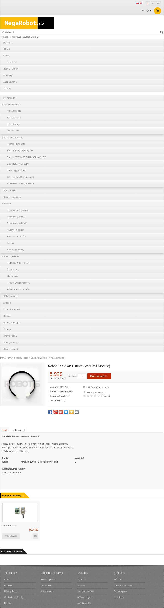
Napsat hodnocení (93, 392)
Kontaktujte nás (48, 579)
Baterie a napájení (12, 322)
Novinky (81, 585)
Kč (158, 3)
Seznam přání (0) (30, 37)
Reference (12, 62)
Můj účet (118, 579)
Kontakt (7, 88)
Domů (3, 358)
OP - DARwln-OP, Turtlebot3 (20, 177)
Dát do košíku (99, 376)
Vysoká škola (13, 131)
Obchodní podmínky (13, 597)
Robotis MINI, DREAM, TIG (20, 150)
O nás (6, 55)
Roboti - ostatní (10, 349)
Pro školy (7, 75)
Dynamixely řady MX (17, 223)
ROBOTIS (65, 387)
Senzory (7, 316)
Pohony (7, 203)
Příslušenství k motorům (18, 289)
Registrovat (15, 37)
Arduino (7, 303)
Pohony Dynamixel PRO (18, 283)
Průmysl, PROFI (11, 256)
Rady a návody (10, 69)
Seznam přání (120, 591)
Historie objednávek (123, 585)
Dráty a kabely (10, 336)
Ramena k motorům (16, 236)
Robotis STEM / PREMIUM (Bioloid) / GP (26, 157)
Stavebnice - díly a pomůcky (20, 183)
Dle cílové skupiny (12, 104)
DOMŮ (6, 49)
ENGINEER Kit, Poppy (18, 164)
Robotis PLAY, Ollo (16, 144)
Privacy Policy (11, 591)
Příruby (10, 243)
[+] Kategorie (10, 98)
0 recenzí (105, 396)
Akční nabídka (84, 603)
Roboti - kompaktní (12, 197)
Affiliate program (85, 597)
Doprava (8, 585)
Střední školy (13, 124)
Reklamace (46, 585)
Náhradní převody (15, 250)
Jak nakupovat (10, 82)
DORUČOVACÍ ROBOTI (18, 263)
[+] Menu (7, 42)
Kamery (7, 329)
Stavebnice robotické (13, 137)
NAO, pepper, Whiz (16, 170)
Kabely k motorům (15, 230)
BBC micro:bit (9, 190)
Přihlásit (4, 37)
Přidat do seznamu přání (97, 387)
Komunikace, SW (11, 309)
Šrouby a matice (11, 342)
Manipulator (12, 276)
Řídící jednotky (10, 296)
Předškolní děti (14, 111)
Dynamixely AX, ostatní (18, 210)
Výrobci (80, 579)
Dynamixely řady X (16, 216)
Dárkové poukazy (85, 591)
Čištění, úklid (13, 269)
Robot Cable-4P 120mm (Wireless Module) (44, 358)
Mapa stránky (47, 591)
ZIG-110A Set (9, 525)
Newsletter (119, 597)
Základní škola (14, 117)
